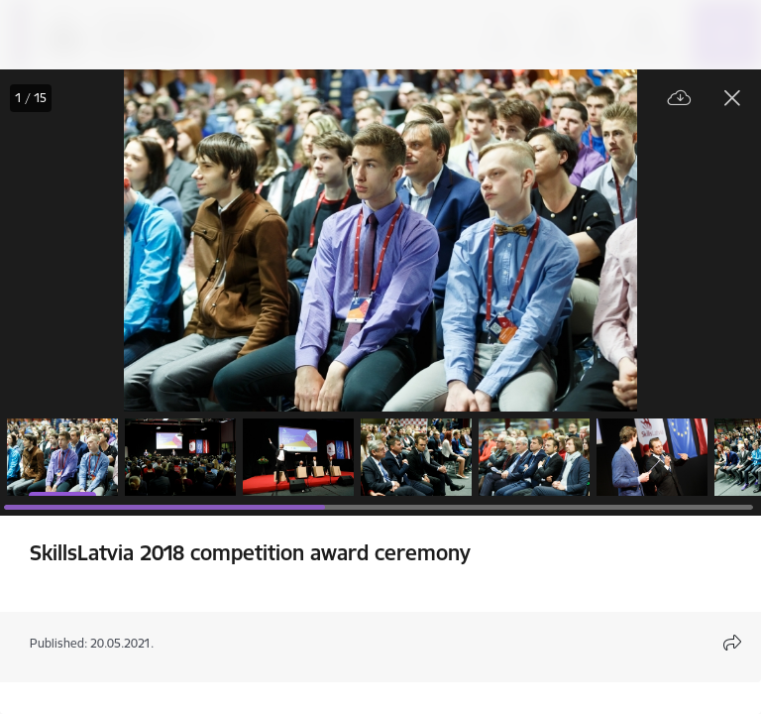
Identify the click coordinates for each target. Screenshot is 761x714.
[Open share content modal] (732, 643)
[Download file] (680, 98)
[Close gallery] (732, 98)
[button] (62, 457)
